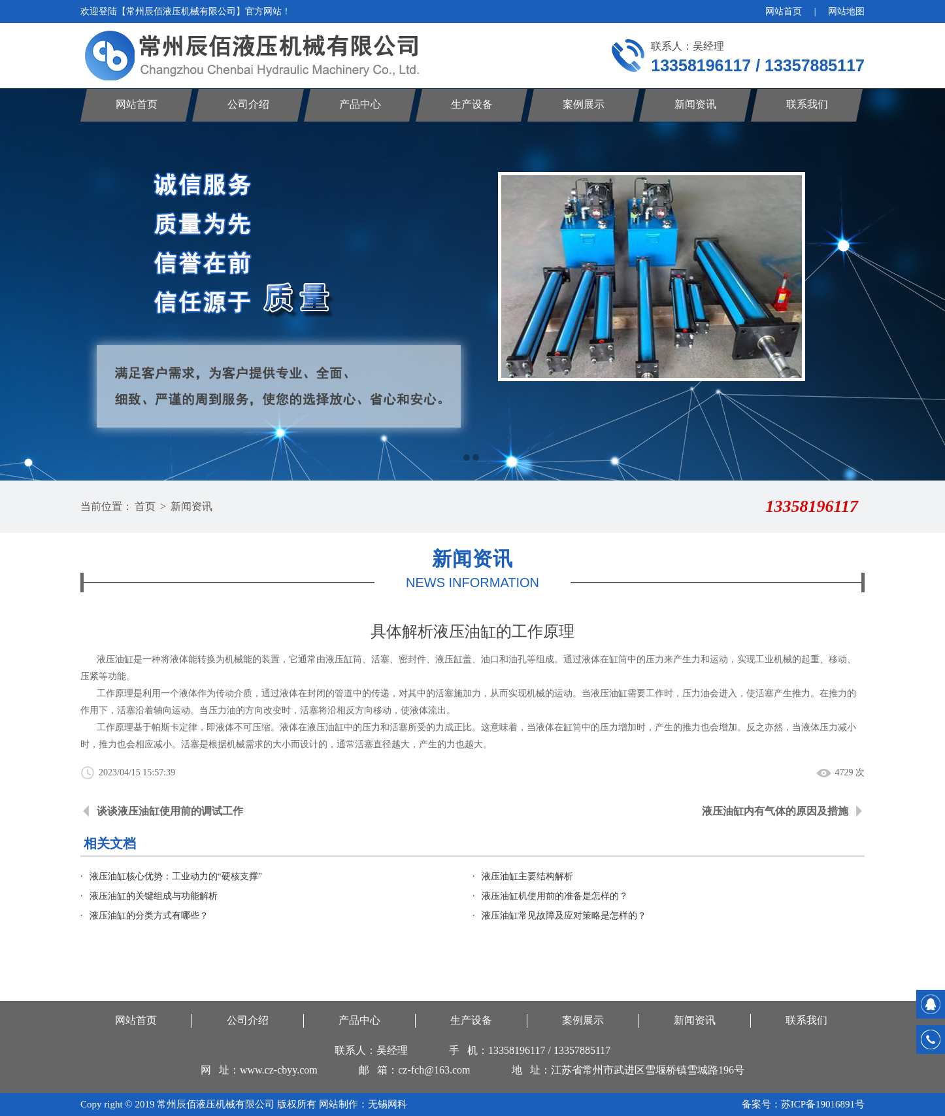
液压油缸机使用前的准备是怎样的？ (555, 896)
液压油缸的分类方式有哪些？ (149, 916)
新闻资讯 (695, 104)
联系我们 (807, 104)
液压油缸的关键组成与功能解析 (154, 896)
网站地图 (846, 11)
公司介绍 (248, 104)
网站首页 (783, 11)
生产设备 (472, 104)
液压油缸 (609, 693)
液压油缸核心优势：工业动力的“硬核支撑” (176, 876)
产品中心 (360, 104)
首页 (145, 506)
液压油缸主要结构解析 (527, 876)
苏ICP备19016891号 (823, 1104)
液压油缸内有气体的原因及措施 (775, 811)
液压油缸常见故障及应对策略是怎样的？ (564, 916)
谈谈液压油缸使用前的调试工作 (170, 811)
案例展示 (584, 104)
